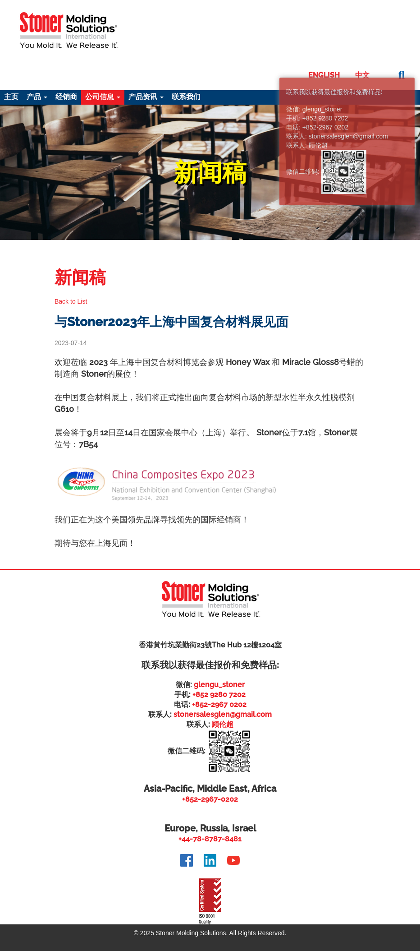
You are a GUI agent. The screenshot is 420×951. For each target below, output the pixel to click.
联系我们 (186, 96)
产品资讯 (146, 96)
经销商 (66, 96)
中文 (362, 75)
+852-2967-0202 (210, 799)
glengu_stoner (219, 684)
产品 (37, 96)
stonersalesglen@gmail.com (222, 714)
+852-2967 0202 (219, 704)
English (324, 75)
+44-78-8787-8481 (210, 839)
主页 (11, 96)
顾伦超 (222, 724)
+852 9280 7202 (219, 694)
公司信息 (102, 96)
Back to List (71, 301)
